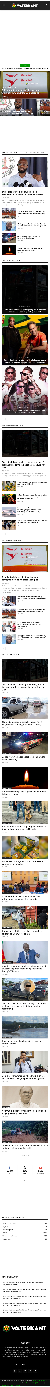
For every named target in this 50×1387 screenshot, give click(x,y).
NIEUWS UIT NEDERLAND (12, 425)
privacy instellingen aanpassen (11, 1385)
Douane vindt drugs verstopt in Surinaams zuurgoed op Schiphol (32, 483)
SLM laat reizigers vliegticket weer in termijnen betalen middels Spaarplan (25, 68)
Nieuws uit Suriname (8, 87)
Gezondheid (6, 189)
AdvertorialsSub (34, 152)
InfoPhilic (26, 1383)
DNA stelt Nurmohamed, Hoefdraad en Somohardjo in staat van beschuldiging (31, 213)
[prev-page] (3, 419)
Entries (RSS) (34, 1383)
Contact (41, 1383)
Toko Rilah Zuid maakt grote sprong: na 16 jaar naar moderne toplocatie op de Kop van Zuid (25, 311)
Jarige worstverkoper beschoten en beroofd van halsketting (29, 237)
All (26, 152)
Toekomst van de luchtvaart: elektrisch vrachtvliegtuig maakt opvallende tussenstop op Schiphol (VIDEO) (31, 510)
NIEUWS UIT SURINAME (11, 540)
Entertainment (24, 307)
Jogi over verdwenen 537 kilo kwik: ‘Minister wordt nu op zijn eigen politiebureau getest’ (23, 1077)
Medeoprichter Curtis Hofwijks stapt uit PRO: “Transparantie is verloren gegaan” (31, 225)
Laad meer (25, 1155)
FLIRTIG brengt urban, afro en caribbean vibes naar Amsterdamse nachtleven (25, 411)
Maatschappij (6, 1107)
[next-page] (6, 419)
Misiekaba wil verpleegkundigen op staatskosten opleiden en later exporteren (22, 193)
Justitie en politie (7, 753)
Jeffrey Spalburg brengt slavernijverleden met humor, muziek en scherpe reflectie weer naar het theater (25, 361)
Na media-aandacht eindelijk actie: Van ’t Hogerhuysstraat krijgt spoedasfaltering (22, 723)
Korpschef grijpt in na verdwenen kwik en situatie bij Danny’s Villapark (22, 932)
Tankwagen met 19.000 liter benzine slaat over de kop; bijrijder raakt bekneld (25, 1147)
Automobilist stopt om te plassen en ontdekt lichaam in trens (30, 249)
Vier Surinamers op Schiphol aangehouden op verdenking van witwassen (32, 522)
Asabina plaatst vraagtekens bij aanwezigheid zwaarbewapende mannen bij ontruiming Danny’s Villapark (24, 969)
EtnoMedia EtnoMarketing (39, 1381)
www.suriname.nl (9, 1383)
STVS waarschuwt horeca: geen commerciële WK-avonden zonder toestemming (29, 624)
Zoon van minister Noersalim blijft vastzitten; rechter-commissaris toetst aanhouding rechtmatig (24, 1006)
